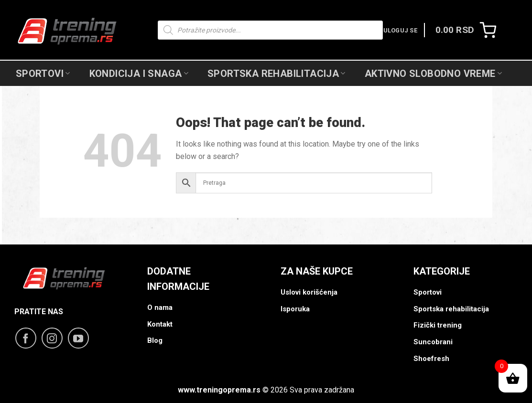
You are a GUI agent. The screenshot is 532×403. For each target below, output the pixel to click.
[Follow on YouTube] (78, 338)
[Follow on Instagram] (52, 338)
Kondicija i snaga (138, 73)
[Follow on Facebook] (25, 338)
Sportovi (43, 73)
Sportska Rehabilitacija (276, 73)
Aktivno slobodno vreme (433, 73)
